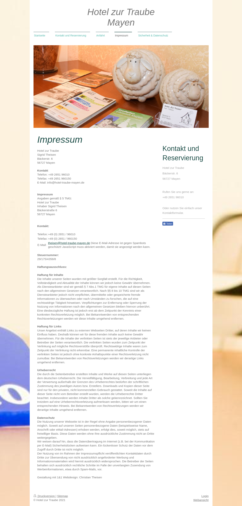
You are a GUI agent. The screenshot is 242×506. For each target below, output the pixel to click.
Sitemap (62, 496)
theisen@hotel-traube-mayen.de (69, 243)
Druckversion (45, 496)
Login (205, 496)
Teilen (167, 223)
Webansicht (200, 500)
